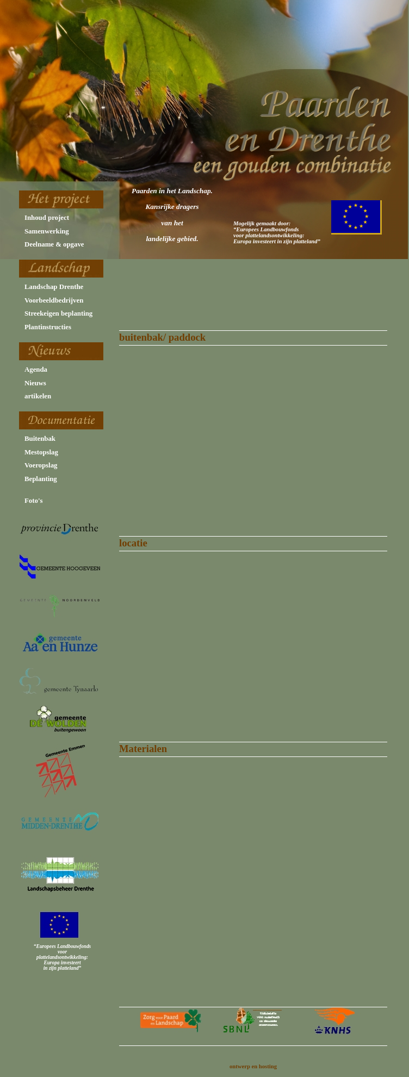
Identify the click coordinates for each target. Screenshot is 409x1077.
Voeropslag (40, 465)
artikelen (37, 396)
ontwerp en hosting (253, 1066)
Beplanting (40, 479)
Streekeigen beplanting (58, 313)
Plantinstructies (47, 327)
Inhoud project (46, 217)
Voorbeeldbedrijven (53, 300)
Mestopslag (41, 452)
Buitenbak (39, 438)
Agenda (35, 369)
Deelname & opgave (54, 244)
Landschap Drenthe (53, 287)
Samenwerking (46, 231)
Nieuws (35, 383)
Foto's (33, 500)
